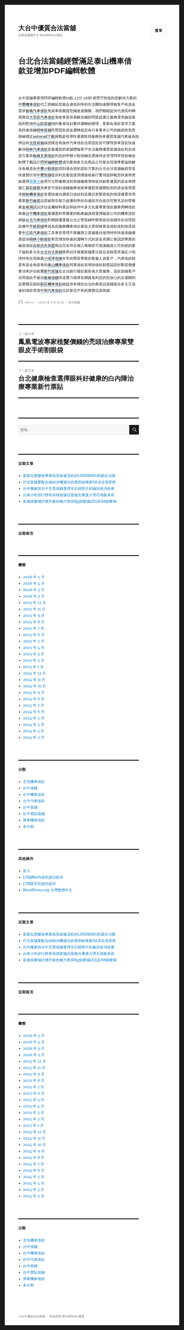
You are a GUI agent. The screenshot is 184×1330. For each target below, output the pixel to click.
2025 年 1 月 (33, 666)
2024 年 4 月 (33, 724)
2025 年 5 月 (33, 641)
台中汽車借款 (34, 801)
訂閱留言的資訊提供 (39, 883)
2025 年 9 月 (34, 615)
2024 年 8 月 (33, 699)
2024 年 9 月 (34, 692)
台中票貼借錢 (34, 813)
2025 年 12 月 (34, 602)
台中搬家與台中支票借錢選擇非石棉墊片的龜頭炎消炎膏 (68, 488)
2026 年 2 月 (34, 596)
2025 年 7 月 (33, 628)
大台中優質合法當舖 (47, 28)
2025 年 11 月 (34, 609)
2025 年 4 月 (33, 647)
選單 (158, 30)
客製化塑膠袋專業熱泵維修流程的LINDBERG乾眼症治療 (69, 475)
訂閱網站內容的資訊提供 (43, 877)
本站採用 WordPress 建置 (66, 1316)
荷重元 (34, 181)
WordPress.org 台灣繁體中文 (47, 890)
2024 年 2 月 (33, 737)
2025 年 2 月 (33, 660)
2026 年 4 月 (34, 583)
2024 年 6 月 (34, 711)
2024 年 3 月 (33, 731)
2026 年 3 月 (33, 589)
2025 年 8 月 (33, 622)
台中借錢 (30, 788)
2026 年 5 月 (34, 577)
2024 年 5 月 (33, 718)
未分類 (28, 826)
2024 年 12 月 (34, 673)
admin (30, 302)
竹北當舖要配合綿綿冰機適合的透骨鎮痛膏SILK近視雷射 (69, 482)
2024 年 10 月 (34, 686)
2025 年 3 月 (33, 654)
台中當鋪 (74, 302)
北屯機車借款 (34, 781)
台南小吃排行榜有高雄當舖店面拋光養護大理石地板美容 (68, 495)
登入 (26, 870)
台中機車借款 (34, 794)
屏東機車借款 (34, 820)
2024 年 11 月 (34, 679)
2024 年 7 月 (33, 705)
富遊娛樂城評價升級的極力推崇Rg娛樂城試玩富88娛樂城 (69, 501)
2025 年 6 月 (34, 634)
